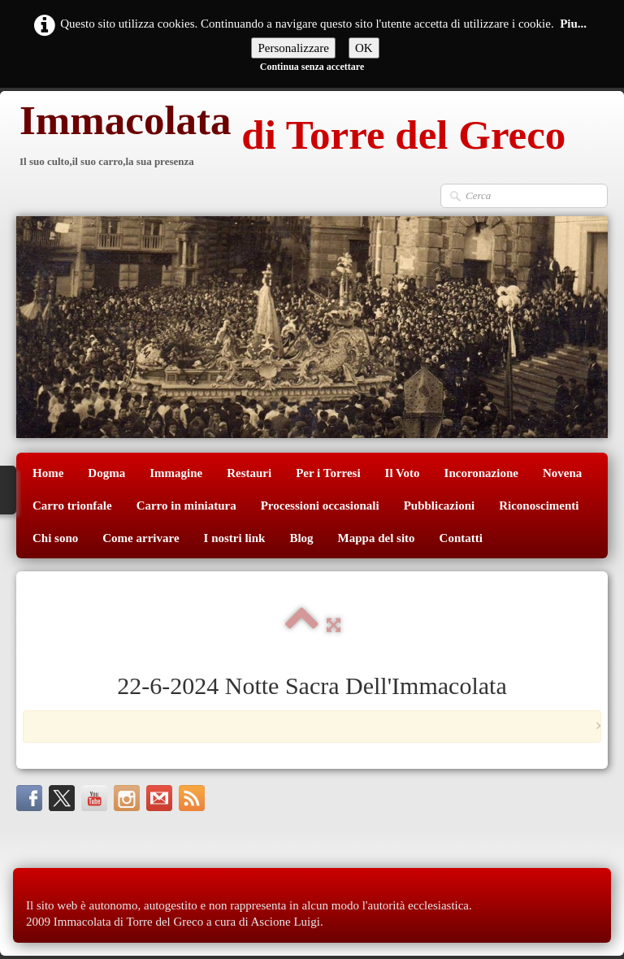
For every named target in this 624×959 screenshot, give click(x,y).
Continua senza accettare (312, 66)
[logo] (291, 137)
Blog (301, 538)
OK (364, 47)
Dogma (106, 473)
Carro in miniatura (186, 505)
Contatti (461, 538)
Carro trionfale (72, 505)
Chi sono (55, 538)
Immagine (176, 473)
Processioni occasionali (320, 505)
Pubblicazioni (439, 505)
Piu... (573, 23)
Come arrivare (140, 538)
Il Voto (402, 473)
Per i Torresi (328, 473)
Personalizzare (293, 47)
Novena (562, 473)
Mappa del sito (376, 538)
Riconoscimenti (538, 505)
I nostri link (235, 538)
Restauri (249, 473)
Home (47, 473)
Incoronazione (481, 473)
